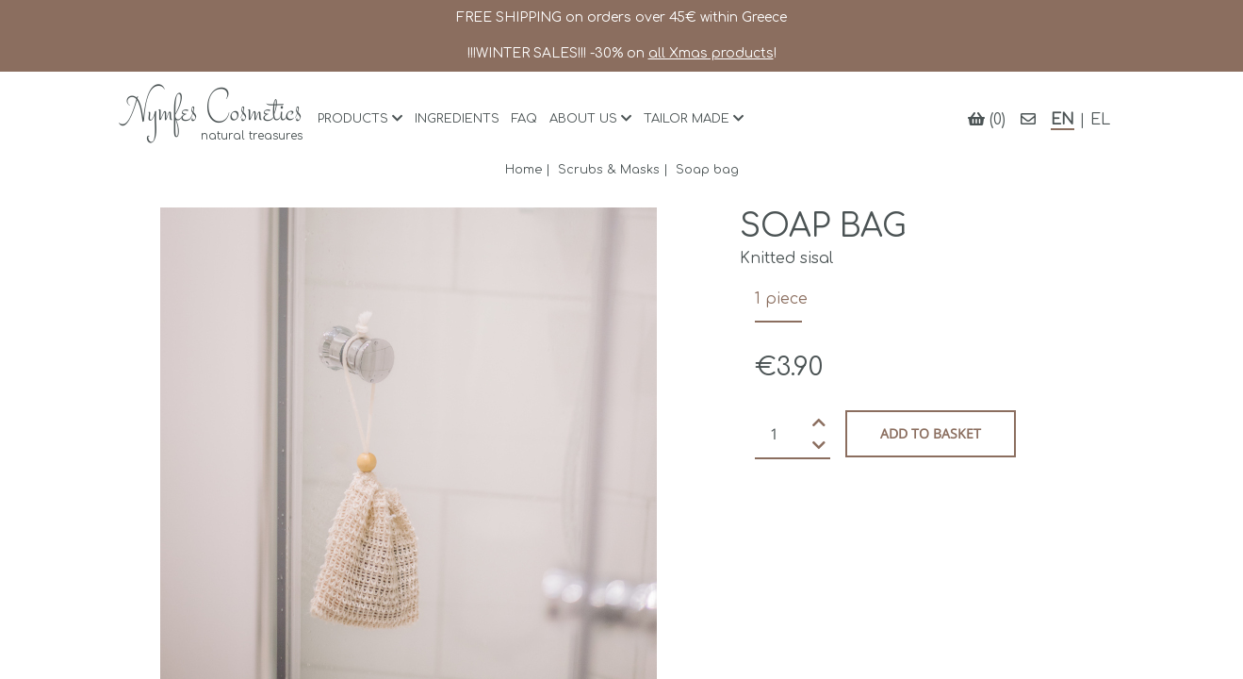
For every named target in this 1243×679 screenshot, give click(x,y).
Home (523, 169)
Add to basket (930, 433)
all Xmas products (711, 53)
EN (1062, 119)
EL (1100, 119)
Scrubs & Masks (609, 169)
